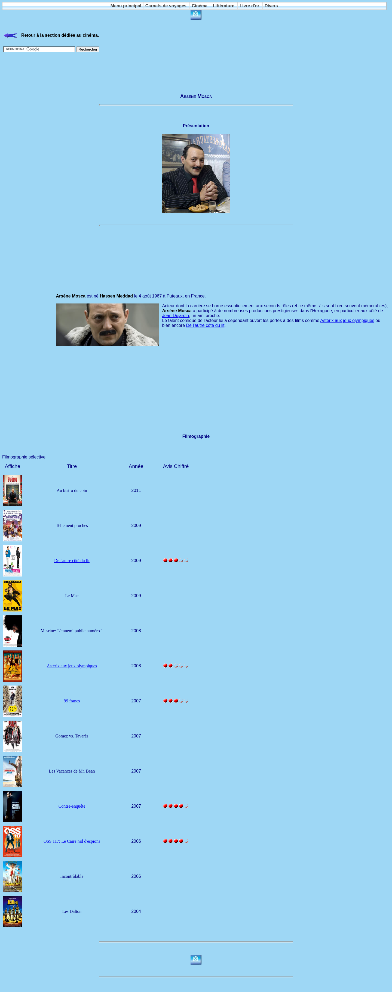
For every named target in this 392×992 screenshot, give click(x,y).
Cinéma (199, 6)
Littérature (223, 6)
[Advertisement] (196, 70)
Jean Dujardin (175, 315)
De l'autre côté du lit (205, 325)
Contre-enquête (72, 806)
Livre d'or (249, 6)
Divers (271, 6)
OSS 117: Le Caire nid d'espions (72, 841)
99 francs (72, 701)
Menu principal (126, 6)
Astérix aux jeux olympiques (347, 320)
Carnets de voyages (165, 6)
